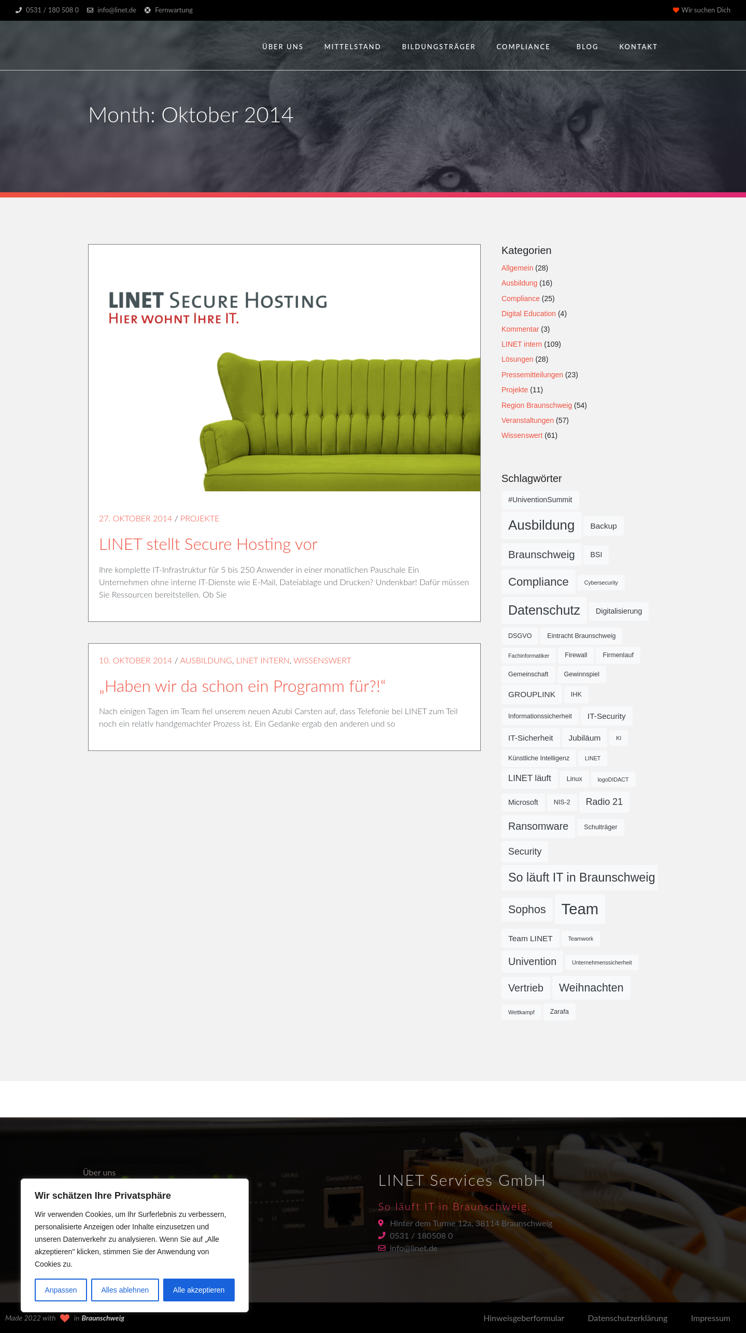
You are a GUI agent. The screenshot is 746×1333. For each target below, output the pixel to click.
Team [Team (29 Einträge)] (580, 908)
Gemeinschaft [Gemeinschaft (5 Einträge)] (528, 674)
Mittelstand (352, 46)
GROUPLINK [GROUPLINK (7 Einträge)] (531, 694)
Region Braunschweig (536, 405)
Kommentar (520, 329)
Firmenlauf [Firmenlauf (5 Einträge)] (617, 655)
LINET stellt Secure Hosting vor (208, 544)
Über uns (283, 46)
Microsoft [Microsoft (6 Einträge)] (523, 802)
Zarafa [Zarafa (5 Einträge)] (559, 1011)
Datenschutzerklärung (627, 1318)
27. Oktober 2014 (135, 518)
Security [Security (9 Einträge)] (524, 851)
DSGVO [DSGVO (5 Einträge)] (520, 636)
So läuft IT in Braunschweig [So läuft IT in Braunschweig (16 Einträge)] (581, 877)
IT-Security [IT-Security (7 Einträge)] (606, 716)
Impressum (710, 1318)
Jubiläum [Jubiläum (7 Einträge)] (585, 737)
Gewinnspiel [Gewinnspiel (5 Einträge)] (582, 674)
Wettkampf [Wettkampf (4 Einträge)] (521, 1012)
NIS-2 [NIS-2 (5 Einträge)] (562, 802)
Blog (588, 46)
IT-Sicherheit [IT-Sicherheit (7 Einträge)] (530, 737)
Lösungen (517, 359)
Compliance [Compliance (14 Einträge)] (538, 581)
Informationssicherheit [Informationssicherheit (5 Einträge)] (540, 716)
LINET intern (263, 660)
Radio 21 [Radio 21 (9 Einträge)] (604, 802)
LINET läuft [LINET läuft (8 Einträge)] (529, 778)
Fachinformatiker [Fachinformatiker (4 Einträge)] (528, 656)
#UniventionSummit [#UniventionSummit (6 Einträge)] (540, 499)
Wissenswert (323, 660)
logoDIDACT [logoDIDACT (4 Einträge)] (613, 779)
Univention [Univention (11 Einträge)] (532, 961)
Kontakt (638, 46)
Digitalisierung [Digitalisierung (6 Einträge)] (619, 611)
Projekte (199, 518)
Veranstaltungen (527, 420)
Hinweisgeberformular (523, 1318)
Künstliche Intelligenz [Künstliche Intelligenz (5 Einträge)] (538, 758)
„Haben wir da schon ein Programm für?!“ (242, 686)
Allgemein (517, 268)
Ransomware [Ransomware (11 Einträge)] (538, 826)
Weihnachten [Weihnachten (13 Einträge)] (591, 988)
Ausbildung (206, 660)
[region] (135, 1245)
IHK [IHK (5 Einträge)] (576, 694)
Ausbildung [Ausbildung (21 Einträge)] (541, 525)
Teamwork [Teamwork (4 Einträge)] (581, 938)
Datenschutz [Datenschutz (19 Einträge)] (544, 610)
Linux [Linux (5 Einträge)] (574, 779)
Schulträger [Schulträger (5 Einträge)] (600, 827)
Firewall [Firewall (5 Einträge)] (576, 655)
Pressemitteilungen (532, 375)
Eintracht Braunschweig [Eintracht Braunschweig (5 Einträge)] (581, 636)
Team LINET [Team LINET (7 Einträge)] (530, 938)
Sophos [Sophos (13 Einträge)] (527, 909)
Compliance (523, 46)
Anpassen (61, 1290)
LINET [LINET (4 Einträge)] (592, 758)
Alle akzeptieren (199, 1290)
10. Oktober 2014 (135, 660)
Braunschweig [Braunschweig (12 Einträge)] (541, 554)
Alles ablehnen (125, 1290)
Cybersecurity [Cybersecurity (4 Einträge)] (601, 582)
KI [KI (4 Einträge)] (618, 738)
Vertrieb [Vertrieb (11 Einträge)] (525, 988)
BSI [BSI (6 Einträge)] (596, 554)
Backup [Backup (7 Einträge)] (603, 525)
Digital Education (528, 313)
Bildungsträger (439, 46)
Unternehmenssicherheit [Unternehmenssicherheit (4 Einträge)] (602, 962)
